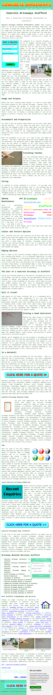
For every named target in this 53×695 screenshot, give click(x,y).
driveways (37, 624)
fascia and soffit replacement (40, 626)
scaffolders (24, 631)
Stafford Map (6, 667)
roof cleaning (6, 626)
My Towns (4, 691)
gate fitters (24, 620)
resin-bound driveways (28, 609)
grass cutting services (43, 628)
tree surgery (28, 615)
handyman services (16, 607)
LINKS (31, 9)
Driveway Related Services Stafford (21, 555)
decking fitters (45, 620)
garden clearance (42, 616)
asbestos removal (16, 624)
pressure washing (28, 630)
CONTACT (41, 9)
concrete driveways (16, 551)
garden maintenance (25, 633)
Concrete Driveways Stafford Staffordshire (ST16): (21, 25)
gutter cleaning (7, 615)
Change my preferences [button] (36, 690)
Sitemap (2, 681)
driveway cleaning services (19, 618)
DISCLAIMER (48, 9)
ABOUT (36, 9)
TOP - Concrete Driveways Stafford (14, 664)
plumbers (48, 631)
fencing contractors (33, 613)
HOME (27, 9)
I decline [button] (38, 687)
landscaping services (16, 611)
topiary (21, 628)
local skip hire (42, 622)
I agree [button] (32, 687)
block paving (18, 622)
